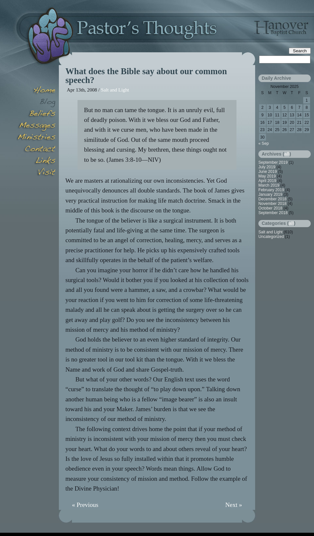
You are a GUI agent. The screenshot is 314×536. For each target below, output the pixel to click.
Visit (36, 173)
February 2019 (271, 190)
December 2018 (272, 199)
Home (36, 91)
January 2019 (270, 194)
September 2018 (273, 212)
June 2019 (267, 171)
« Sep (263, 143)
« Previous (85, 504)
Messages (36, 126)
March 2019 (268, 185)
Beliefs (36, 114)
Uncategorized (271, 236)
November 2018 (272, 203)
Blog (36, 103)
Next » (233, 504)
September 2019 (273, 162)
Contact (36, 150)
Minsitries (36, 138)
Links (36, 161)
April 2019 (267, 180)
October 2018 (270, 208)
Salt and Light (115, 89)
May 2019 (267, 176)
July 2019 (266, 167)
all (286, 154)
